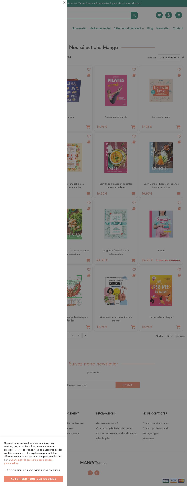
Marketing (58, 81)
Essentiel (58, 6)
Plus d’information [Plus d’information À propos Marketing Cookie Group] (53, 102)
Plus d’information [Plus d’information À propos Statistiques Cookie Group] (53, 66)
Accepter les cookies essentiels (33, 470)
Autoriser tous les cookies (33, 479)
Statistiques (58, 45)
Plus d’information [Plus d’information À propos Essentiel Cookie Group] (53, 31)
